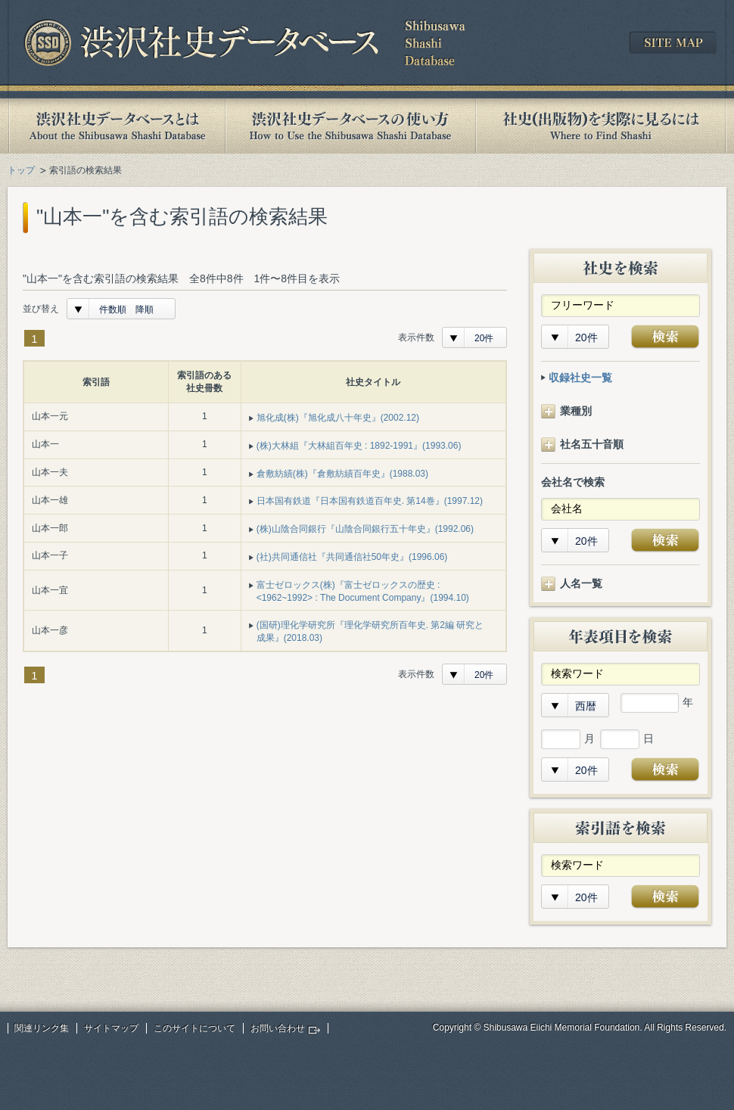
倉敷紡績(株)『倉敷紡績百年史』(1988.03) (342, 473)
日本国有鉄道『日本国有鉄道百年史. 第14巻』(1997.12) (370, 501)
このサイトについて (194, 1028)
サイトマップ (111, 1028)
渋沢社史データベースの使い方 (350, 126)
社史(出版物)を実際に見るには (600, 126)
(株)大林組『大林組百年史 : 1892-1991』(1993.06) (359, 445)
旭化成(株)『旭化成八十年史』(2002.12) (338, 417)
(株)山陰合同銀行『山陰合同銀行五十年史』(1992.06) (365, 529)
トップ (21, 170)
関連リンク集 (41, 1028)
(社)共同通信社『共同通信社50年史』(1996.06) (352, 557)
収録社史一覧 (580, 378)
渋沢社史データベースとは (116, 126)
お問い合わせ (277, 1028)
